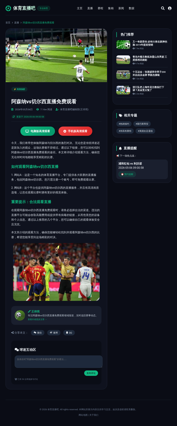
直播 (90, 8)
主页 (79, 8)
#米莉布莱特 (125, 131)
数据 (131, 8)
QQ (69, 332)
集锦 (111, 8)
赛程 (100, 8)
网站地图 (83, 415)
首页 (8, 22)
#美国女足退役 (145, 131)
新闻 (121, 8)
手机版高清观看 (75, 131)
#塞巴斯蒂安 (142, 124)
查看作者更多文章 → (37, 319)
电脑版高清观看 (37, 131)
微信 (38, 332)
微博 (54, 332)
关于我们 (93, 415)
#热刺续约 (124, 124)
